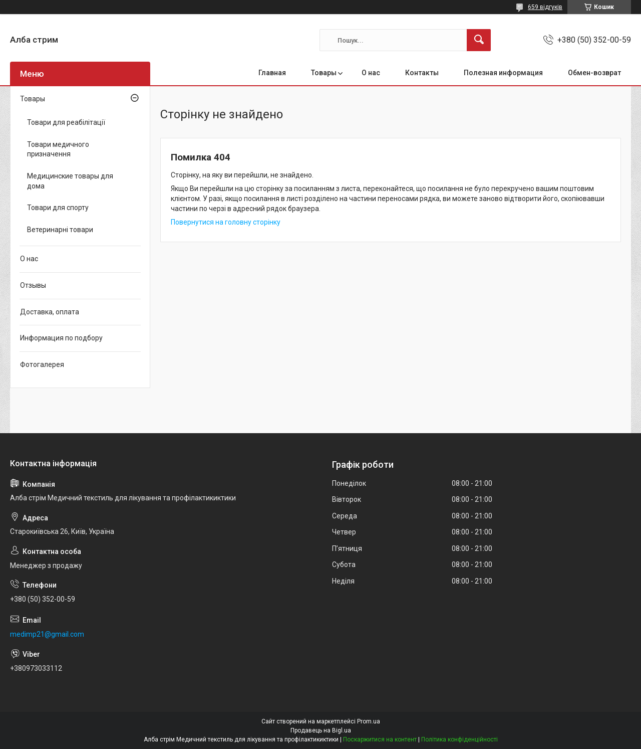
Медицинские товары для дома (70, 181)
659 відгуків (545, 7)
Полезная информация (503, 73)
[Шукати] (479, 40)
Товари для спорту (58, 208)
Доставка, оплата (49, 312)
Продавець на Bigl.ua (320, 730)
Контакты (422, 73)
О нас (371, 73)
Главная (272, 73)
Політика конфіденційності (459, 739)
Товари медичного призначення (58, 149)
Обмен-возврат (594, 73)
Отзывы (33, 285)
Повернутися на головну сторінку (225, 222)
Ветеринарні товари (60, 230)
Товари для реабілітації (66, 122)
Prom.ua (368, 721)
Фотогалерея (42, 364)
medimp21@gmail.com (47, 634)
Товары (324, 73)
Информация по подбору (61, 338)
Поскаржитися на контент (380, 739)
